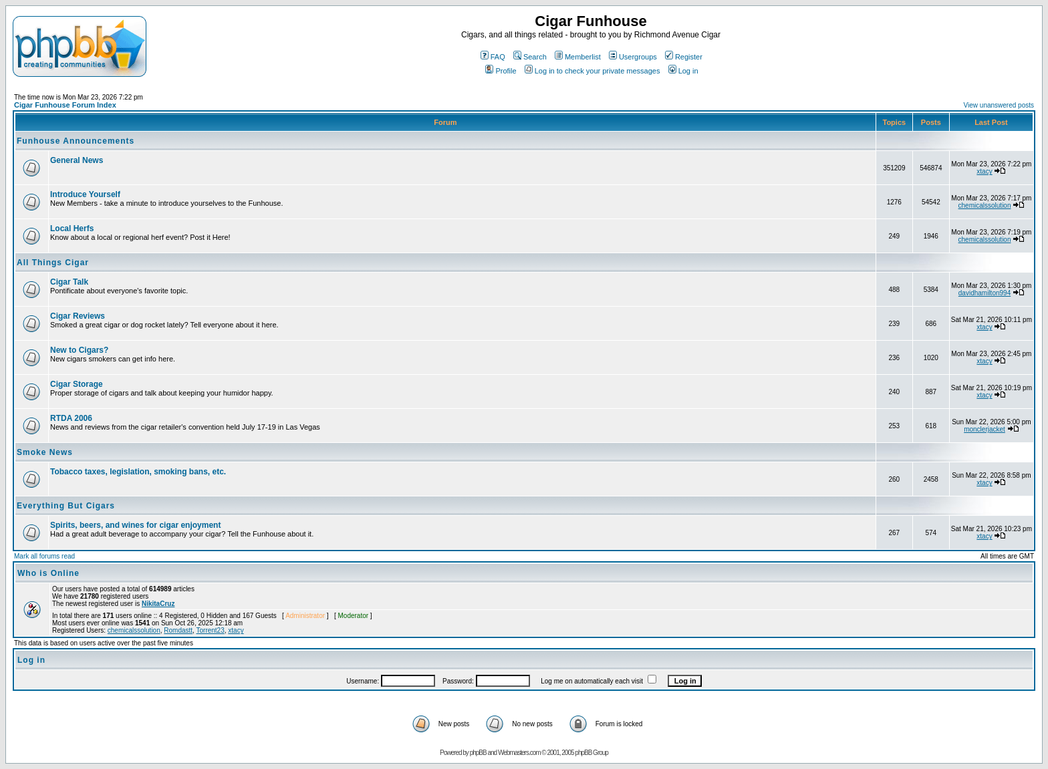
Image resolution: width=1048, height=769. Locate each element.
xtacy (984, 171)
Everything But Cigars (66, 505)
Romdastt (178, 630)
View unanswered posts (999, 105)
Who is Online (48, 573)
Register (683, 57)
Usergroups (633, 57)
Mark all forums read (44, 556)
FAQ (493, 57)
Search (530, 57)
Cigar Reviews (77, 316)
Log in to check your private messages (592, 71)
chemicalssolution (984, 205)
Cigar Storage (76, 384)
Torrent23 (210, 630)
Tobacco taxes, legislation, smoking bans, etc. (138, 471)
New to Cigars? (79, 350)
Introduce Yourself (85, 194)
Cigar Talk (69, 282)
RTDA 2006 (71, 418)
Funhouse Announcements (75, 141)
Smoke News (45, 452)
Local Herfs (72, 228)
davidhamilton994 (984, 293)
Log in (683, 71)
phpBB (478, 752)
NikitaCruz (158, 603)
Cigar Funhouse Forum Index (65, 105)
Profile (500, 71)
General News (76, 160)
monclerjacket (984, 429)
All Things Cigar (53, 262)
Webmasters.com (519, 752)
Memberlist (578, 57)
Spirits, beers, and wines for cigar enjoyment (135, 525)
